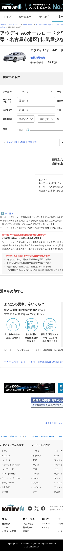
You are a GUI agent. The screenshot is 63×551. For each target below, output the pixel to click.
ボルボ (57, 492)
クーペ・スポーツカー (12, 478)
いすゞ (36, 492)
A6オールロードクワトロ (51, 436)
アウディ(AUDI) (31, 436)
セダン (5, 451)
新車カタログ (15, 436)
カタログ (43, 16)
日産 (35, 460)
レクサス (37, 455)
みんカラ (46, 527)
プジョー (58, 478)
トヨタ (36, 451)
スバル (36, 478)
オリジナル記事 (9, 531)
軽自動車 (6, 487)
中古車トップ (14, 25)
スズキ (36, 483)
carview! (3, 25)
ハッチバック (8, 460)
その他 (5, 492)
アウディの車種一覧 (43, 25)
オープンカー (8, 483)
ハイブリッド (8, 469)
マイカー (46, 524)
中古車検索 (28, 524)
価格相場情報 (38, 57)
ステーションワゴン (11, 465)
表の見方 (7, 213)
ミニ (56, 469)
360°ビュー (24, 16)
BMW (56, 455)
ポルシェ (58, 474)
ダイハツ (37, 487)
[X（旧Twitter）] (36, 508)
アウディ (58, 465)
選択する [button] (24, 100)
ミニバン (6, 455)
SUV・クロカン (9, 474)
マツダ (36, 474)
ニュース (6, 527)
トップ (7, 16)
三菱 (35, 469)
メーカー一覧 (28, 25)
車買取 (26, 531)
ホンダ (36, 465)
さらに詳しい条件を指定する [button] (22, 142)
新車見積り (28, 527)
